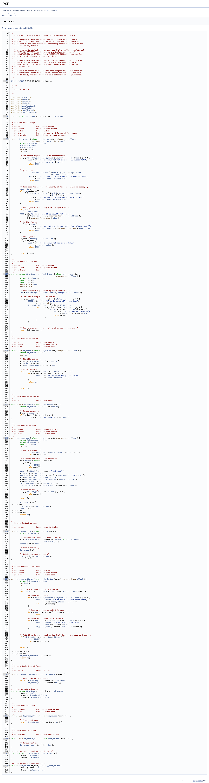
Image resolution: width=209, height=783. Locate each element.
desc (45, 440)
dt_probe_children (24, 579)
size (31, 147)
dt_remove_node (24, 531)
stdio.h (25, 100)
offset (72, 139)
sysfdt (60, 158)
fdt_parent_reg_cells (42, 158)
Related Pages (19, 10)
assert (23, 544)
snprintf (24, 475)
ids (33, 280)
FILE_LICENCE (17, 81)
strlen (59, 299)
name (41, 162)
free (22, 508)
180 (5, 405)
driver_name (33, 365)
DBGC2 (30, 301)
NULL (37, 164)
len (61, 141)
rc (25, 151)
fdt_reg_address (40, 172)
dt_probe (27, 351)
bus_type (37, 477)
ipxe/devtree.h (29, 112)
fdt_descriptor (34, 440)
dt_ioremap (24, 139)
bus (11, 15)
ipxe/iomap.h (28, 110)
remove (31, 413)
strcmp (53, 309)
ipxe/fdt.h (27, 108)
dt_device (44, 139)
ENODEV (37, 639)
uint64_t (24, 145)
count (35, 284)
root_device (51, 716)
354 (5, 766)
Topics (29, 10)
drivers (4, 15)
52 (5, 139)
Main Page (7, 10)
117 (5, 274)
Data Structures (41, 10)
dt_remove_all (30, 739)
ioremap (33, 239)
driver (27, 363)
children (51, 483)
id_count (67, 307)
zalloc (28, 461)
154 (5, 351)
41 (5, 116)
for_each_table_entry (38, 305)
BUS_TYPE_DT (50, 477)
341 (5, 739)
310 (5, 674)
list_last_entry (32, 539)
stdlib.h (26, 97)
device (42, 438)
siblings (50, 485)
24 (5, 81)
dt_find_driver (45, 274)
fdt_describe (38, 452)
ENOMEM (37, 465)
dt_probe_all (29, 716)
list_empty (30, 637)
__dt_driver (57, 116)
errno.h (25, 104)
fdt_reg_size (40, 193)
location (37, 479)
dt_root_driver (45, 753)
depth (26, 583)
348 (5, 753)
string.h (26, 102)
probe (43, 371)
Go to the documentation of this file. (17, 28)
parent (31, 481)
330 (5, 716)
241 (5, 531)
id (33, 282)
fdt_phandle (50, 479)
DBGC (30, 160)
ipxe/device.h (28, 106)
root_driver (31, 753)
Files (54, 10)
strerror (50, 162)
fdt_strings (31, 293)
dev (25, 365)
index (48, 141)
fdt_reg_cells (33, 143)
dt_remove (28, 405)
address (32, 145)
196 (5, 438)
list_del (24, 506)
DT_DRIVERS (65, 305)
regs (43, 143)
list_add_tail (26, 485)
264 (5, 579)
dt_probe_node (22, 438)
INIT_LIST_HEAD (27, 483)
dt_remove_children (29, 656)
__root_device (53, 766)
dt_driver (30, 116)
